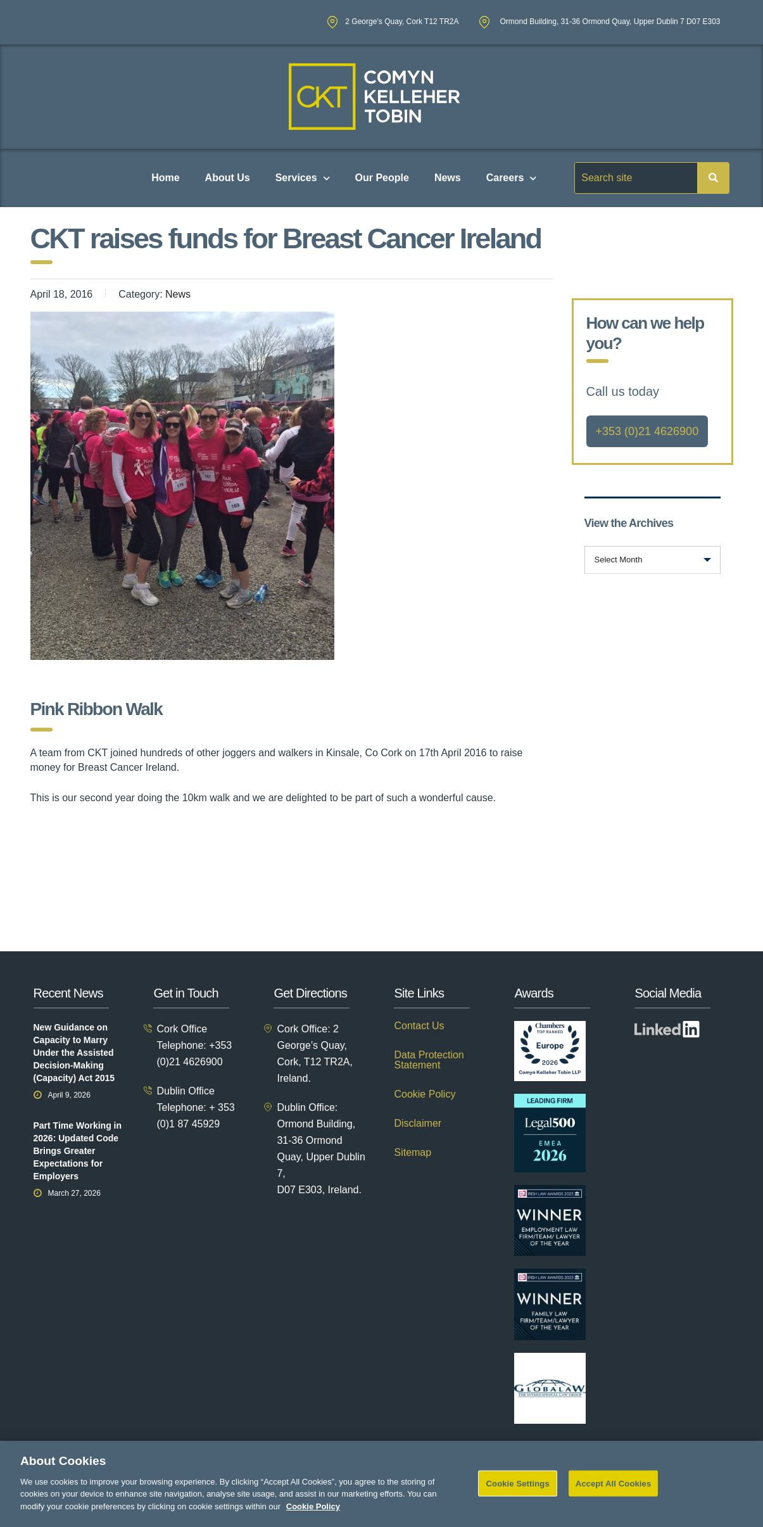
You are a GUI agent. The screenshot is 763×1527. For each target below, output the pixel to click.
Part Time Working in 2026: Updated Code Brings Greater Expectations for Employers (78, 1150)
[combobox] (652, 560)
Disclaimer (417, 1123)
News (447, 177)
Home (165, 177)
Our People (382, 177)
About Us (227, 177)
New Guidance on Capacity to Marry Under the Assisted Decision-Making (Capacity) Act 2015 (74, 1052)
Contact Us (419, 1026)
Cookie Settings (518, 1495)
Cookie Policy (424, 1094)
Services (302, 178)
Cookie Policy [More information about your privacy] (313, 1518)
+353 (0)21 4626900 (647, 431)
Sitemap (412, 1153)
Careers (511, 178)
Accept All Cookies (614, 1495)
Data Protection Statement (428, 1060)
